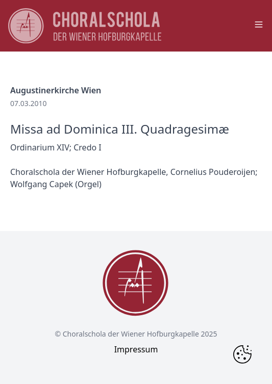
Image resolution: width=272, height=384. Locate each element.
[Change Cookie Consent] (242, 354)
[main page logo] (84, 25)
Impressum (136, 349)
